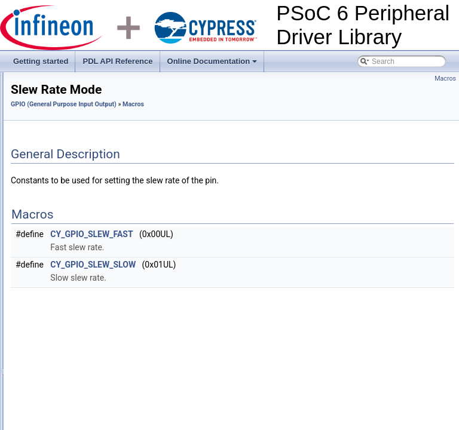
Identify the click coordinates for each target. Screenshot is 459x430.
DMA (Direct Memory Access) (77, 152)
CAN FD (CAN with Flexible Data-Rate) (92, 86)
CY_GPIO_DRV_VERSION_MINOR (106, 375)
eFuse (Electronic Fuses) (69, 178)
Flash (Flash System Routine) (77, 192)
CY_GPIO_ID (70, 389)
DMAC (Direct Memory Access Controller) (96, 165)
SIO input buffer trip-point (89, 323)
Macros (51, 218)
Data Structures (64, 415)
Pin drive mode (73, 231)
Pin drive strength (77, 270)
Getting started (40, 61)
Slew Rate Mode (75, 257)
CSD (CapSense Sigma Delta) (78, 113)
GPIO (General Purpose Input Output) (90, 205)
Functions (55, 402)
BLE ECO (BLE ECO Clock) (74, 73)
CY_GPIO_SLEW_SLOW (242, 264)
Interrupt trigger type (81, 284)
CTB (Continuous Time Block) (77, 126)
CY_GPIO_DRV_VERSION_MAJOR (107, 362)
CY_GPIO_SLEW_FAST (241, 234)
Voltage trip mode (77, 244)
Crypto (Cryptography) (65, 100)
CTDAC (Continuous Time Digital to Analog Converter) (116, 139)
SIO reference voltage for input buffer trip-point (123, 336)
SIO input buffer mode (84, 310)
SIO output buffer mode (86, 297)
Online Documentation (213, 64)
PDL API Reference (117, 61)
